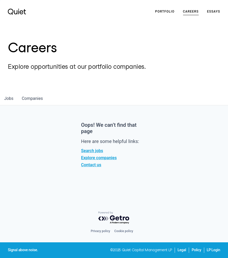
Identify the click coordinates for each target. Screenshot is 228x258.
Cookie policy (123, 231)
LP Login (213, 250)
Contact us (91, 164)
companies (32, 98)
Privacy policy (100, 231)
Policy (196, 250)
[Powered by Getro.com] (114, 217)
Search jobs (92, 150)
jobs (8, 98)
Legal (182, 250)
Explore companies (99, 157)
